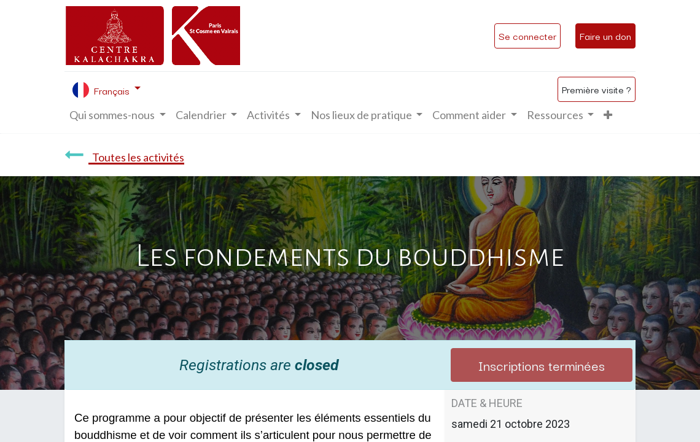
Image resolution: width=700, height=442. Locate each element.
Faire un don (605, 35)
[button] (608, 115)
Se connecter (527, 35)
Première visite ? (596, 89)
